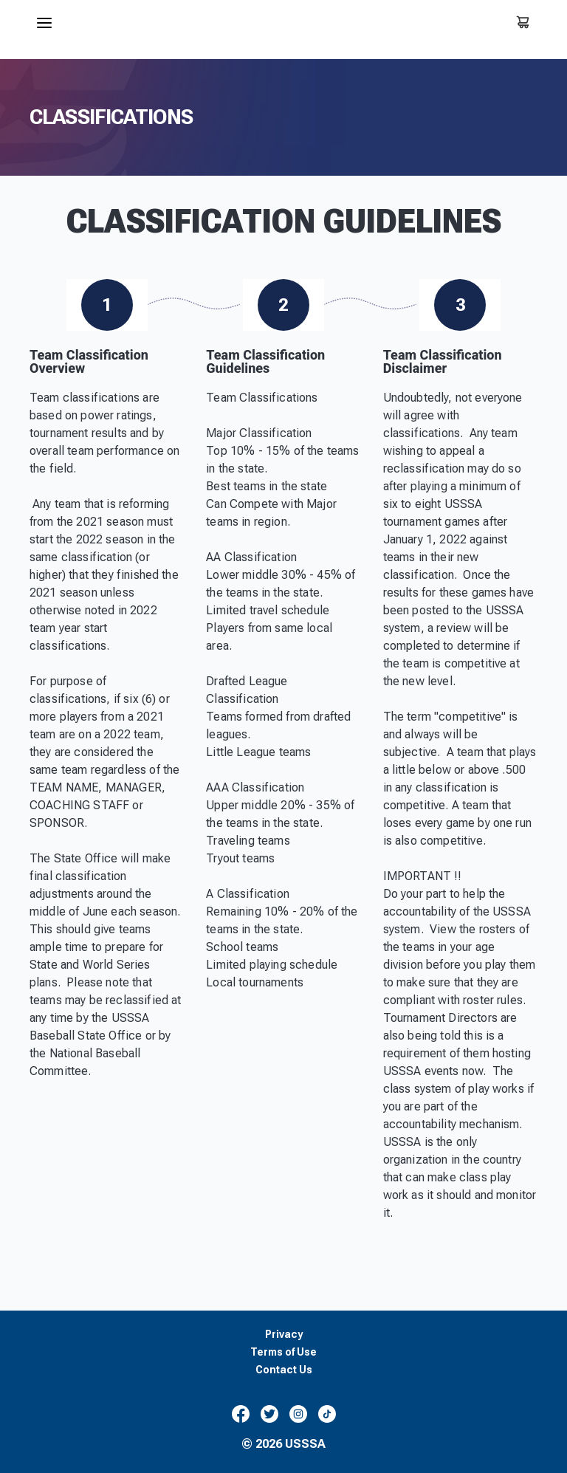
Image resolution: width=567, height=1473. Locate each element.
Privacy (284, 1334)
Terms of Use (283, 1352)
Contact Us (283, 1370)
